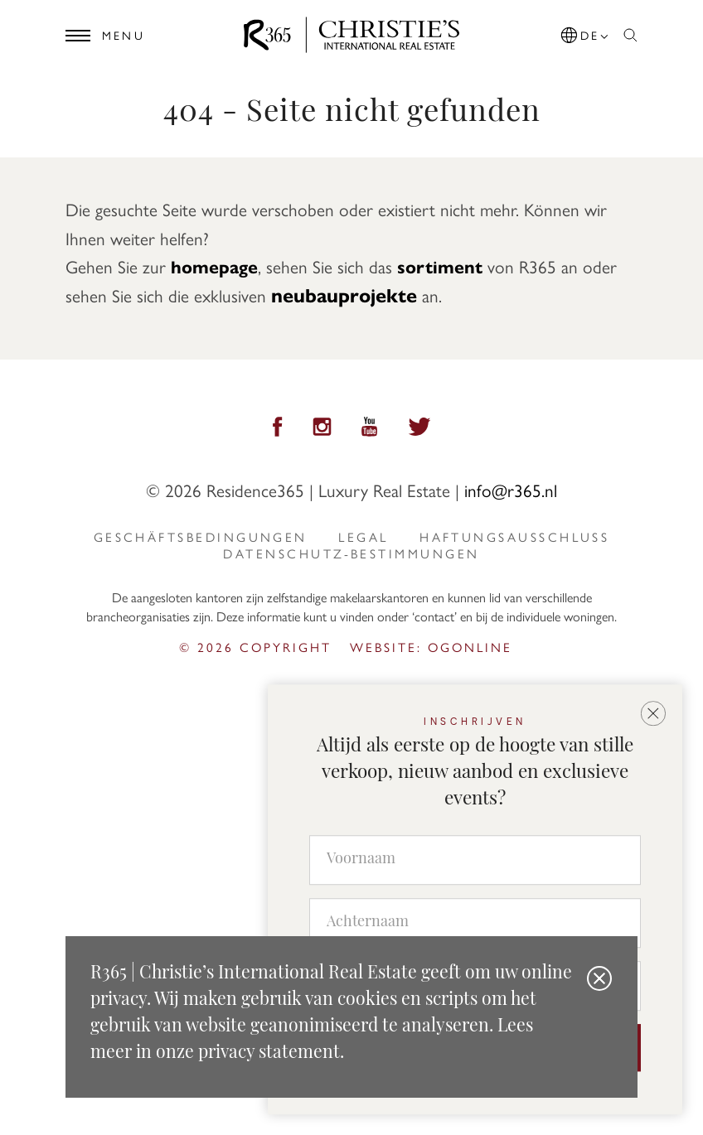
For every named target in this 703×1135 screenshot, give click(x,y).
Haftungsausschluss (514, 537)
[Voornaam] (475, 860)
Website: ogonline (431, 647)
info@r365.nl (510, 489)
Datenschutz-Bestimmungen (351, 553)
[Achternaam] (475, 923)
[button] (585, 32)
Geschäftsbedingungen (201, 537)
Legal (363, 537)
